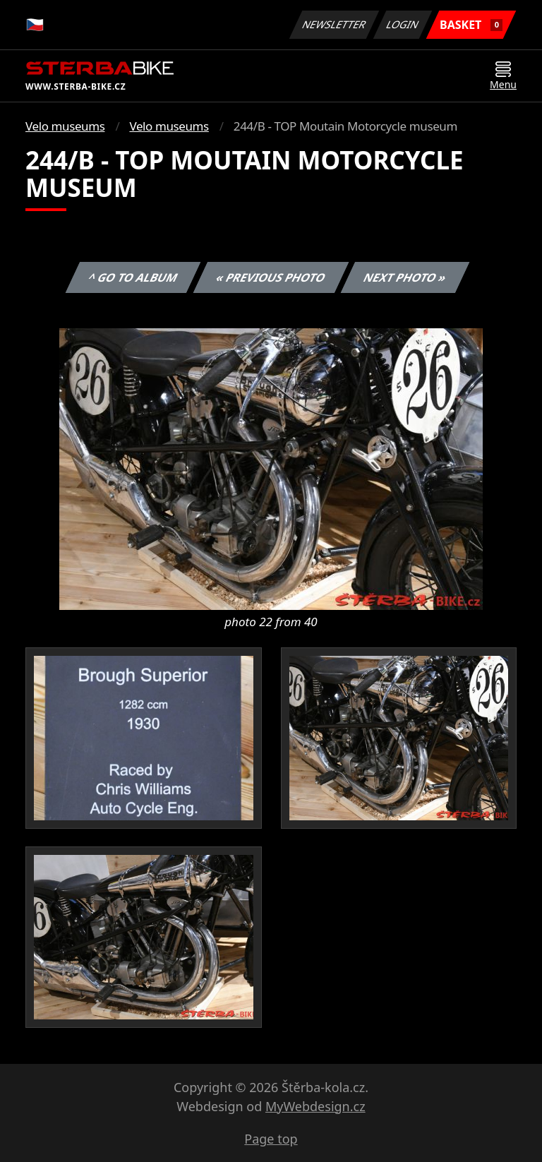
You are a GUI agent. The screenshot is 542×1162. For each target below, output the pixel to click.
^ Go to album (133, 277)
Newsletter (333, 24)
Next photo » (405, 277)
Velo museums (64, 126)
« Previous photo (271, 277)
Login (403, 24)
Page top (270, 1138)
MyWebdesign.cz (315, 1106)
